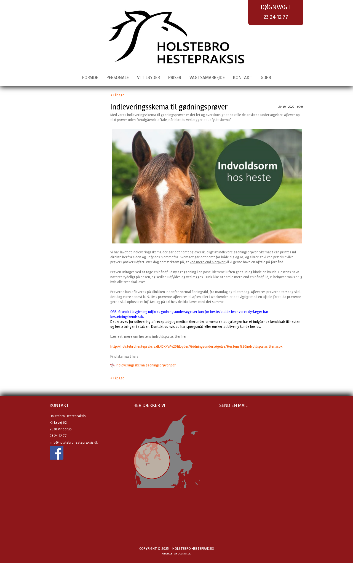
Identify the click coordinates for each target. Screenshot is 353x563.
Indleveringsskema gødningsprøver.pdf (146, 365)
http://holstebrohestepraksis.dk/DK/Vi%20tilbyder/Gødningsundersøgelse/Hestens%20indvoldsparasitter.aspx (196, 346)
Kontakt (242, 78)
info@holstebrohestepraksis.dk (74, 442)
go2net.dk (184, 553)
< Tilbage (117, 95)
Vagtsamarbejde (207, 78)
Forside (90, 78)
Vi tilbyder (148, 78)
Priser (174, 78)
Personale (117, 78)
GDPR (266, 78)
